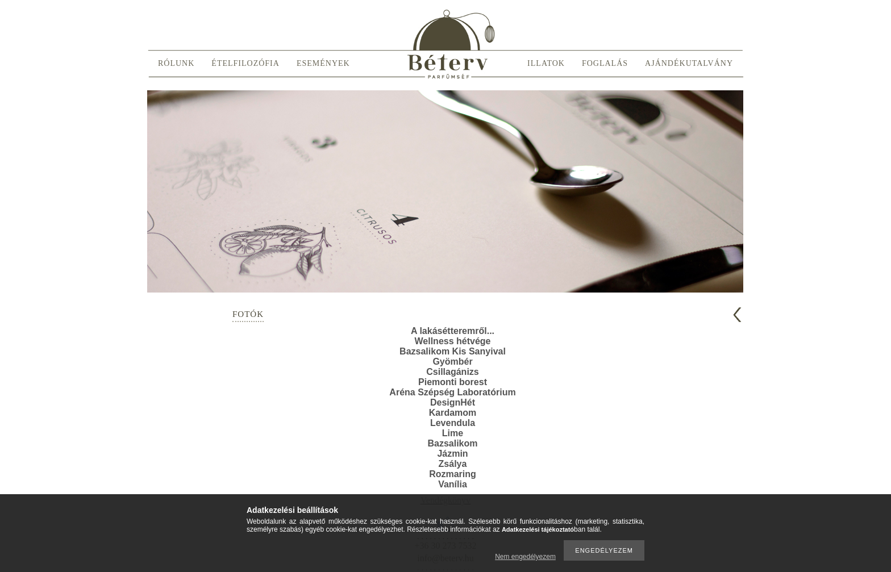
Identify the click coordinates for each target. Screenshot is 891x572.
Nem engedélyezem (525, 557)
